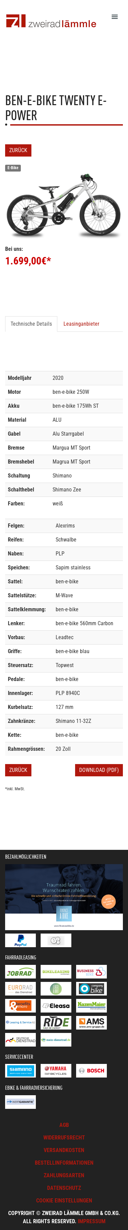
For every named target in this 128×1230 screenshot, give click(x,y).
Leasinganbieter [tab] (81, 324)
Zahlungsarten (64, 1175)
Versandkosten (64, 1150)
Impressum (91, 1221)
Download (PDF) (99, 770)
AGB (64, 1125)
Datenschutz (64, 1188)
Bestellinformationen (64, 1163)
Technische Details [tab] (31, 324)
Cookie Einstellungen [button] (64, 1200)
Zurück (18, 150)
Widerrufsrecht (64, 1137)
